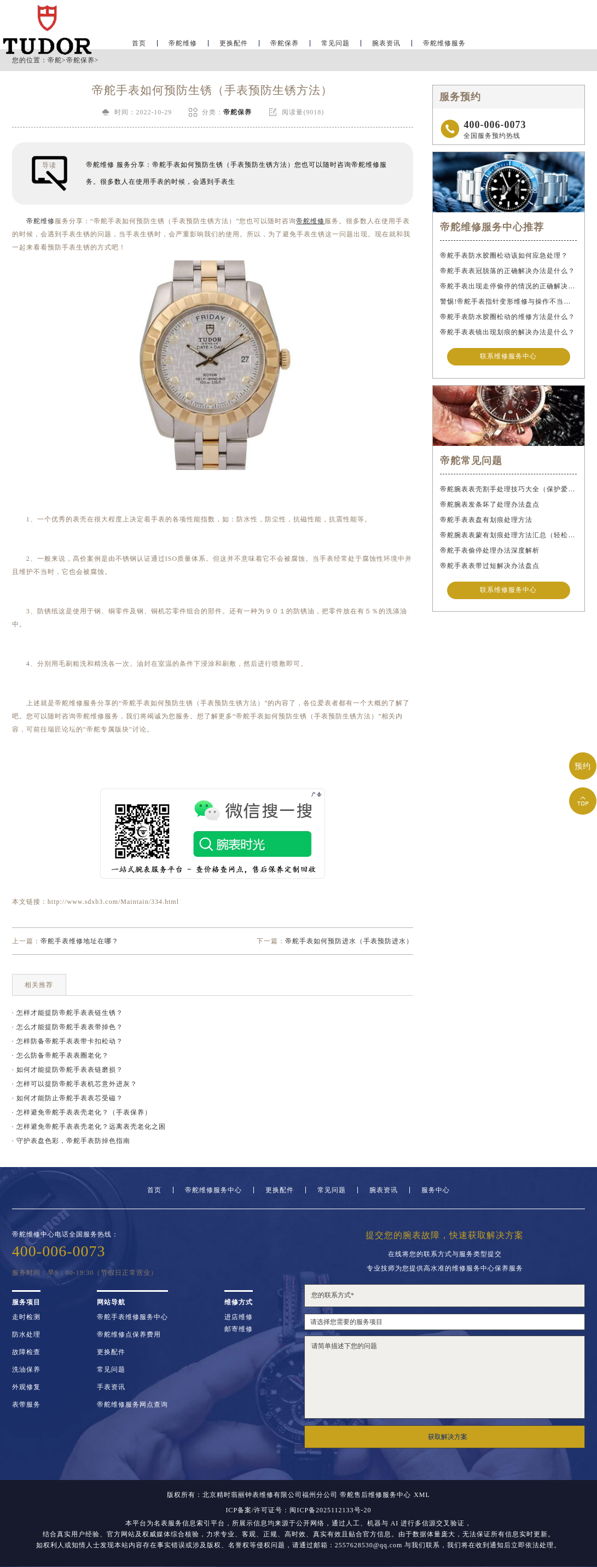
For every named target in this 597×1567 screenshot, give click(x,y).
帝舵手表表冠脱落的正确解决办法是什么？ (507, 271)
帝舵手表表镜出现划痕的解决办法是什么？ (507, 332)
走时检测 (26, 1317)
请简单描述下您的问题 (444, 1377)
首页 (139, 41)
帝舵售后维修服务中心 (375, 1495)
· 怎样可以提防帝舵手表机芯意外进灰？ (74, 1084)
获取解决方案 (447, 1437)
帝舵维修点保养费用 (129, 1334)
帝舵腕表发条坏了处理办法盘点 (490, 505)
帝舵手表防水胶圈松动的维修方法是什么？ (507, 317)
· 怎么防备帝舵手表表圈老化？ (60, 1055)
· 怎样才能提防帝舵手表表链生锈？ (67, 1013)
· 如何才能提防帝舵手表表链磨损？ (67, 1069)
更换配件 (233, 41)
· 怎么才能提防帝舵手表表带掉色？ (67, 1027)
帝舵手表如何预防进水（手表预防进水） (349, 941)
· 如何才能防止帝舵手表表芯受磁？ (67, 1098)
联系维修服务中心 (508, 357)
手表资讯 (111, 1387)
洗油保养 (26, 1369)
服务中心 (435, 1190)
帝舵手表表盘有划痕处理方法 (486, 521)
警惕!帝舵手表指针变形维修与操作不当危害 (508, 301)
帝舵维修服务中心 (213, 1190)
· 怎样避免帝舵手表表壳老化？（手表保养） (82, 1112)
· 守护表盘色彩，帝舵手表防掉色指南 (71, 1141)
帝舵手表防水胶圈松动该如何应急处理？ (504, 255)
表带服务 (26, 1404)
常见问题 (335, 41)
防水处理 (26, 1334)
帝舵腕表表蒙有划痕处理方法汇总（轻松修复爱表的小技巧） (508, 536)
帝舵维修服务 (444, 41)
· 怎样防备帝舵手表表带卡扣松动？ (67, 1041)
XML (422, 1494)
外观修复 (26, 1387)
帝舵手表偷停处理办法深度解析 (490, 551)
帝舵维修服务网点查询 (132, 1404)
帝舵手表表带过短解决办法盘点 (490, 567)
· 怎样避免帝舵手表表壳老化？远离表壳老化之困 (89, 1126)
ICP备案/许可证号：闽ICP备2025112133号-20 (298, 1510)
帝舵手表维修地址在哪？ (79, 941)
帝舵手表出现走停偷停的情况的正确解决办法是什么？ (508, 286)
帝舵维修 (183, 41)
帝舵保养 (284, 41)
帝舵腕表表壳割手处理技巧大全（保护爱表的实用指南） (508, 490)
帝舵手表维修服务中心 (132, 1317)
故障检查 (26, 1352)
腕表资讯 (386, 41)
